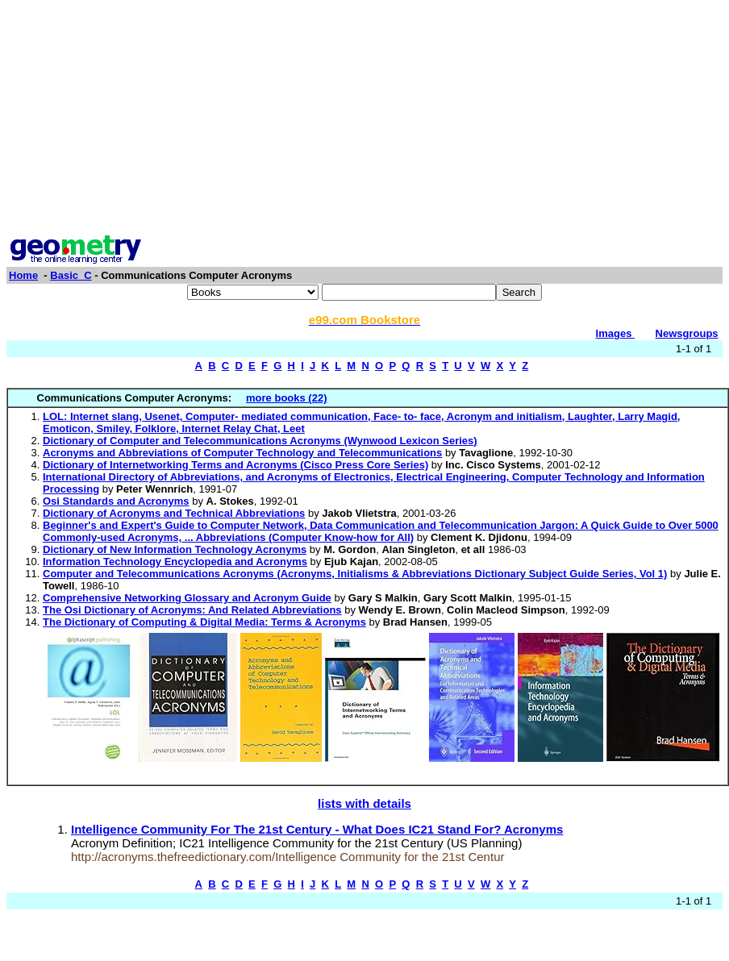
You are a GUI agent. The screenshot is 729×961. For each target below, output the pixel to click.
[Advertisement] (365, 119)
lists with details (364, 803)
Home (23, 275)
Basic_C (70, 275)
